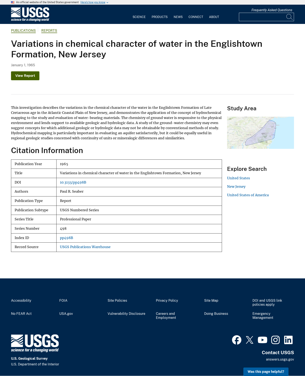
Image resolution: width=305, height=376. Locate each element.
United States (238, 178)
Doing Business (216, 314)
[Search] (290, 17)
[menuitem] (139, 14)
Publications (23, 31)
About (214, 17)
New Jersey (236, 186)
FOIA (63, 301)
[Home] (30, 20)
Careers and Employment (166, 316)
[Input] (266, 17)
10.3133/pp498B (73, 182)
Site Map (211, 301)
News (178, 17)
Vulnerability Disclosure (126, 314)
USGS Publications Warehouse (85, 247)
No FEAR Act (21, 314)
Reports (49, 31)
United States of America (248, 195)
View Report (25, 76)
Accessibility (21, 301)
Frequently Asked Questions (271, 10)
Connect (196, 17)
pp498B (66, 238)
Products (160, 17)
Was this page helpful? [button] (266, 372)
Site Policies (117, 301)
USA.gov (66, 314)
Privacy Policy (167, 301)
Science (139, 17)
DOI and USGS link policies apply (267, 303)
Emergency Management (262, 316)
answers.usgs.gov (280, 359)
